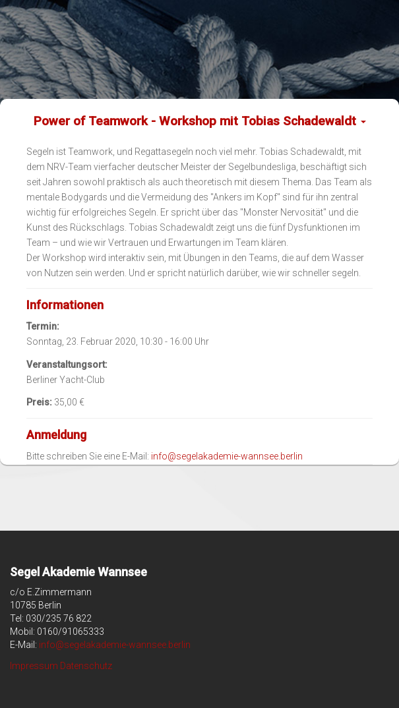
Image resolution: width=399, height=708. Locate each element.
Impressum (34, 666)
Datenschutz (86, 666)
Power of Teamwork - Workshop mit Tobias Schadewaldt (200, 121)
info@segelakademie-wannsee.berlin (227, 456)
